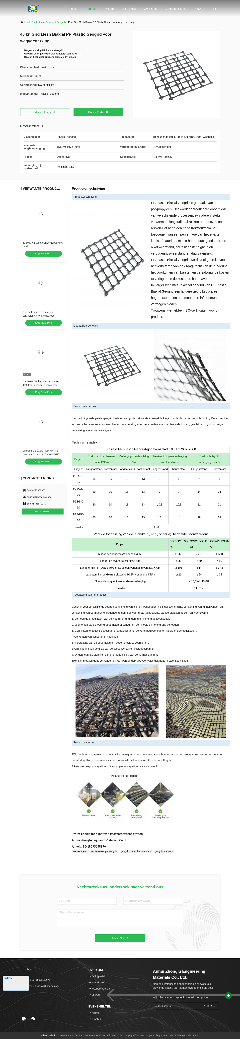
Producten (91, 8)
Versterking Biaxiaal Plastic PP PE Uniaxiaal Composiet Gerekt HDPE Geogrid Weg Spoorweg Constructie (41, 454)
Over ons (150, 8)
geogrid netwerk (164, 851)
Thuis (73, 8)
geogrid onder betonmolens (136, 851)
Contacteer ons (175, 8)
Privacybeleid (48, 1035)
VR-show (129, 8)
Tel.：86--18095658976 (36, 980)
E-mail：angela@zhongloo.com (41, 986)
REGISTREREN (209, 1006)
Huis (26, 22)
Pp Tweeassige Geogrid (104, 851)
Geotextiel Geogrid (55, 22)
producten (37, 22)
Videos (110, 8)
